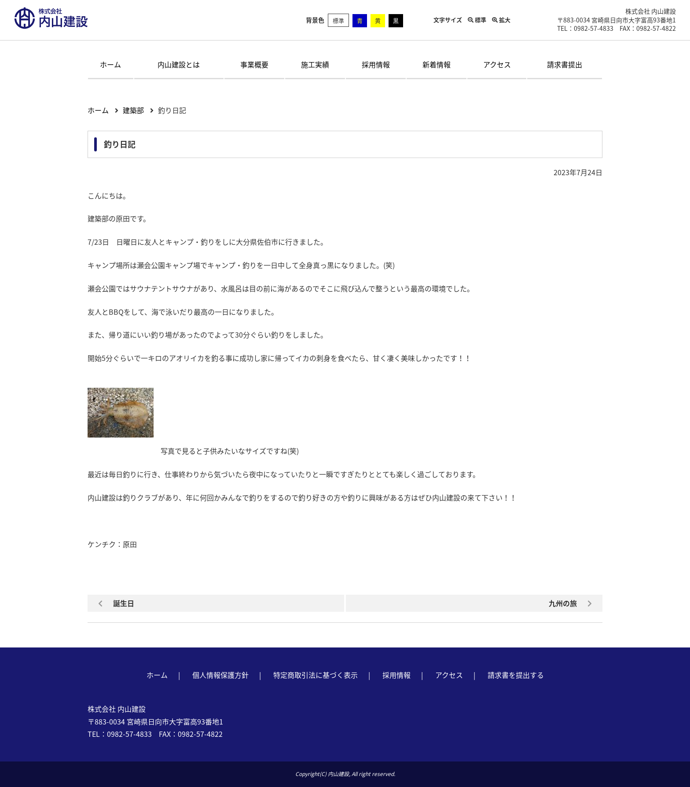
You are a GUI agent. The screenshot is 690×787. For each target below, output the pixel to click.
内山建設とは (179, 64)
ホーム (110, 64)
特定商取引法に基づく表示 (315, 674)
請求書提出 (564, 64)
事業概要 (254, 64)
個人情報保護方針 (220, 674)
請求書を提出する (516, 674)
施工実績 (315, 64)
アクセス (497, 64)
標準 (338, 20)
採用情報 (376, 64)
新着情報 (436, 64)
